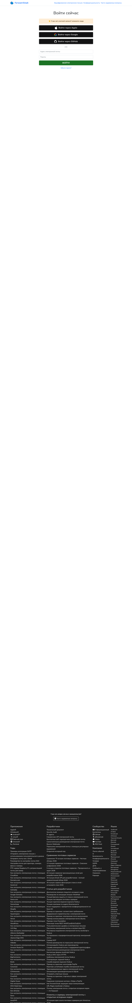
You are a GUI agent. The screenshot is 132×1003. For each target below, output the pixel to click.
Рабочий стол (16, 839)
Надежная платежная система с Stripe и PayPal (64, 981)
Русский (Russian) (114, 902)
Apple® (13, 830)
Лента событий (98, 851)
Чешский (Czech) (116, 838)
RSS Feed (97, 844)
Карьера (96, 875)
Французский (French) (115, 858)
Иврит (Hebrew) (116, 865)
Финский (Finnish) (114, 854)
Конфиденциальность (91, 3)
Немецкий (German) (114, 862)
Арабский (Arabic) (114, 831)
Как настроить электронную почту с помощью (27, 874)
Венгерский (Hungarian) (115, 869)
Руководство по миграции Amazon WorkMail (63, 895)
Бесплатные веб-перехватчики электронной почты (66, 839)
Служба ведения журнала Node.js (59, 962)
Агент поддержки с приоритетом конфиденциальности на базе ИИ (69, 908)
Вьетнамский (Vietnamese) (115, 925)
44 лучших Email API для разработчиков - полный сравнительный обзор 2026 (65, 879)
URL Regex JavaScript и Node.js (58, 986)
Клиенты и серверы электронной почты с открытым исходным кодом (66, 995)
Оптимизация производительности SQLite (62, 971)
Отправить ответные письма (57, 974)
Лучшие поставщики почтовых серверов (62, 899)
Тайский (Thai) (115, 914)
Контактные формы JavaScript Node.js (61, 952)
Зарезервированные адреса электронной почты (65, 969)
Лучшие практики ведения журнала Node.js (63, 902)
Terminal (14, 844)
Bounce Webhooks (53, 844)
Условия (96, 861)
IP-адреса (50, 834)
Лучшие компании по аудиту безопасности (63, 904)
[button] (66, 27)
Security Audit (52, 832)
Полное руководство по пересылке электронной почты (67, 943)
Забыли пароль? (66, 68)
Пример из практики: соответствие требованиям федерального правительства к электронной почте (66, 912)
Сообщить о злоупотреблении (99, 869)
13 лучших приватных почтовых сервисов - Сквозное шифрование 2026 (67, 864)
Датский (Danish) (113, 841)
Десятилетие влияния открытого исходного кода (65, 892)
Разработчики (53, 826)
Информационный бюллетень (101, 831)
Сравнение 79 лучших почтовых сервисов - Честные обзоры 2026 (66, 859)
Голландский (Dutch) (115, 845)
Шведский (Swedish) (114, 911)
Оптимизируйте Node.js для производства (62, 945)
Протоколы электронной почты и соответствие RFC (66, 928)
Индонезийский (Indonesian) (116, 873)
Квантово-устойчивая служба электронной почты (65, 967)
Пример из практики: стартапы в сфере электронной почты (66, 977)
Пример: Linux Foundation (56, 921)
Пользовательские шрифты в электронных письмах (66, 926)
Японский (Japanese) (114, 881)
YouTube (97, 842)
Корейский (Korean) (114, 885)
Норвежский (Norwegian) (115, 890)
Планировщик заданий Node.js (58, 959)
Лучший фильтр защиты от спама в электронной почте (67, 897)
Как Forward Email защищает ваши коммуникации (65, 983)
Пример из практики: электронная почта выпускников (67, 916)
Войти (66, 62)
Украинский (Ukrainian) (115, 921)
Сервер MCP (51, 940)
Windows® (14, 832)
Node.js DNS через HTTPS (56, 955)
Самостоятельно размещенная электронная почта (65, 842)
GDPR (95, 863)
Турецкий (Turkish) (114, 917)
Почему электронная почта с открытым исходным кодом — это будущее (68, 989)
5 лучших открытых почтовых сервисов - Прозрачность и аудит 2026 (68, 869)
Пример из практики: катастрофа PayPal (62, 964)
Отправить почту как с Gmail (21, 858)
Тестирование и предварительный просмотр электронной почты (68, 936)
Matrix (96, 839)
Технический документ (55, 830)
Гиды (12, 848)
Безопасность (98, 856)
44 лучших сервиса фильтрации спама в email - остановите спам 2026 (64, 884)
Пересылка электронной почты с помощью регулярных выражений (67, 847)
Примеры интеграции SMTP (21, 851)
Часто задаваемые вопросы (111, 3)
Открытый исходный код (56, 851)
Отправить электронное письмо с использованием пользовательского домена (27, 855)
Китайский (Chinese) (114, 835)
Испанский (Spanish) (114, 906)
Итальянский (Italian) (115, 877)
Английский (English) (115, 850)
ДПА (94, 866)
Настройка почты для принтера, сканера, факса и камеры (25, 864)
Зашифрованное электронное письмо (68, 3)
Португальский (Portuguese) (116, 898)
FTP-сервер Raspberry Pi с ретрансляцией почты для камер (26, 869)
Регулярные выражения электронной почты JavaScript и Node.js (68, 932)
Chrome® (15, 842)
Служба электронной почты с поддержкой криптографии (68, 947)
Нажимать (96, 873)
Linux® (14, 837)
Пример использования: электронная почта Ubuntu (66, 919)
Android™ (15, 834)
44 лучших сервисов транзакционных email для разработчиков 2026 (65, 874)
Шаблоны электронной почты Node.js (61, 957)
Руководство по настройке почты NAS (24, 861)
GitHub (96, 834)
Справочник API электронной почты (60, 837)
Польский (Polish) (114, 894)
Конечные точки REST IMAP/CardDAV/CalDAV (64, 923)
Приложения (16, 826)
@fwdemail (98, 837)
